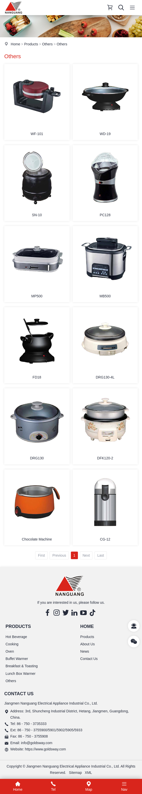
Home (15, 44)
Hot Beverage (16, 637)
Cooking (12, 644)
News (84, 651)
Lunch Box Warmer (20, 674)
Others (47, 44)
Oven (10, 651)
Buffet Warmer (17, 659)
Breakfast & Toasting (22, 666)
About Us (87, 644)
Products (31, 44)
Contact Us (89, 659)
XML (88, 773)
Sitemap (75, 773)
